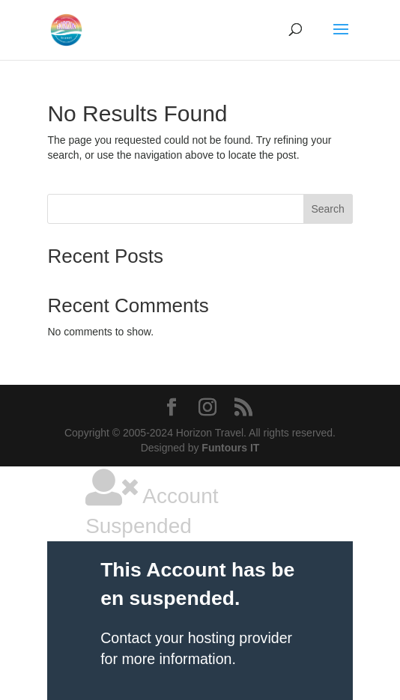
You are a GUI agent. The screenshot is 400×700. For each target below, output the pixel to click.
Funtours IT (230, 448)
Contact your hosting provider (196, 638)
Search (327, 209)
